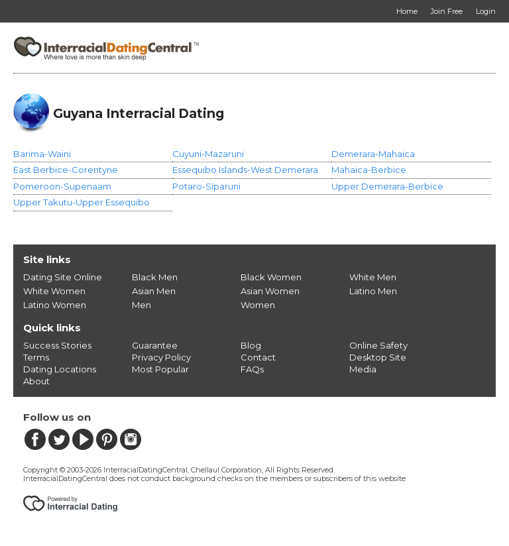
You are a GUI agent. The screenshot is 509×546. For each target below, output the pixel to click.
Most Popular (160, 369)
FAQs (252, 369)
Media (362, 369)
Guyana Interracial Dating (138, 113)
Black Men (155, 277)
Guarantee (155, 345)
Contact (258, 357)
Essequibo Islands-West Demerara (245, 169)
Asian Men (154, 291)
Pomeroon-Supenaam (62, 186)
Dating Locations (59, 369)
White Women (54, 291)
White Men (372, 277)
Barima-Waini (42, 153)
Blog (251, 345)
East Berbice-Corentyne (65, 169)
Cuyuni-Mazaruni (208, 153)
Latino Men (373, 291)
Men (141, 305)
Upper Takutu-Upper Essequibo (81, 202)
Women (258, 305)
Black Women (271, 277)
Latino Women (54, 305)
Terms (36, 357)
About (36, 381)
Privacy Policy (161, 357)
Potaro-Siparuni (206, 186)
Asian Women (270, 291)
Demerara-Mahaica (373, 153)
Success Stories (57, 345)
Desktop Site (377, 357)
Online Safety (378, 345)
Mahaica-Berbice (368, 169)
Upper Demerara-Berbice (387, 186)
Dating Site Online (62, 277)
